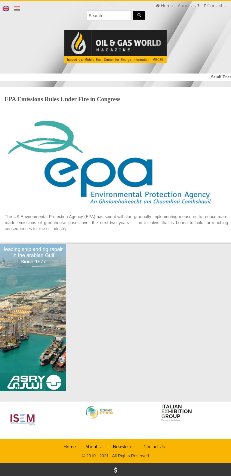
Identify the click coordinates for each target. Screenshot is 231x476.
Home (70, 446)
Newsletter (123, 446)
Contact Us (154, 446)
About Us (94, 446)
